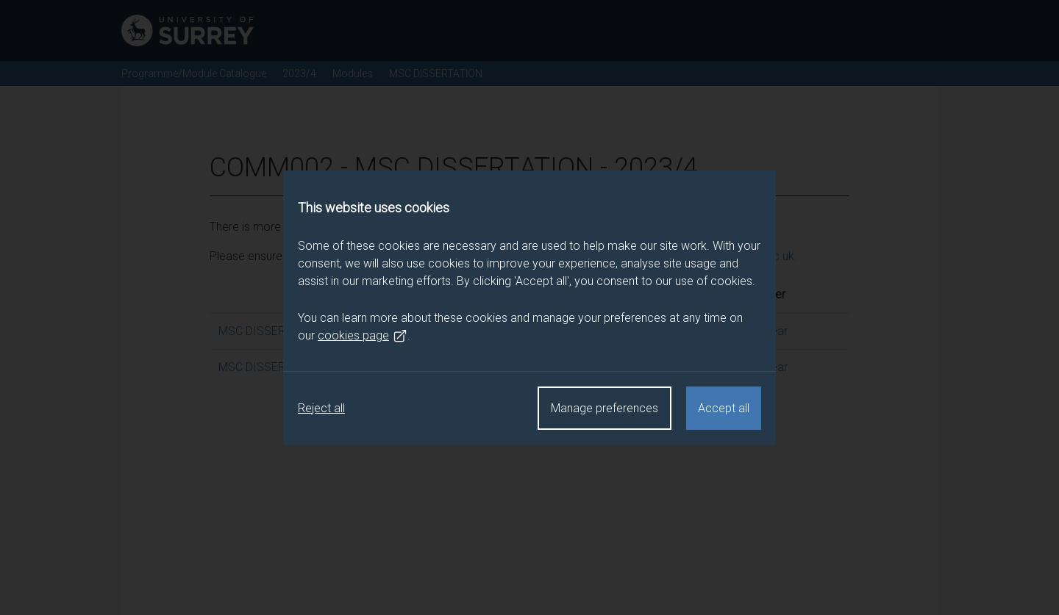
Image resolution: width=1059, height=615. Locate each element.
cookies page (362, 335)
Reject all (321, 408)
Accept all (723, 408)
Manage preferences (604, 408)
